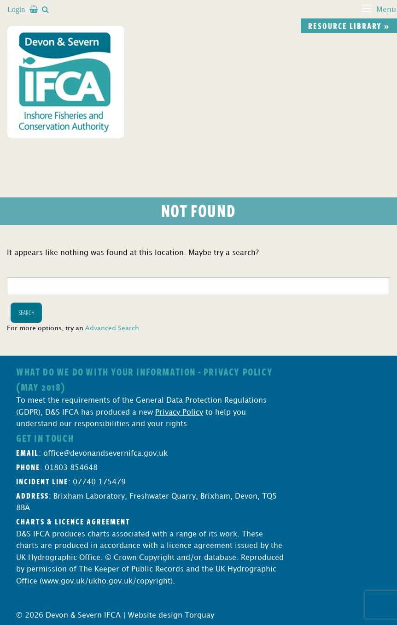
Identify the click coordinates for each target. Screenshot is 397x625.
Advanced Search (112, 328)
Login (16, 9)
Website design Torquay (171, 615)
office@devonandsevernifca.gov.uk (105, 453)
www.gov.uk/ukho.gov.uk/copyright (106, 581)
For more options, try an (73, 328)
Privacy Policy (179, 412)
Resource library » (349, 26)
